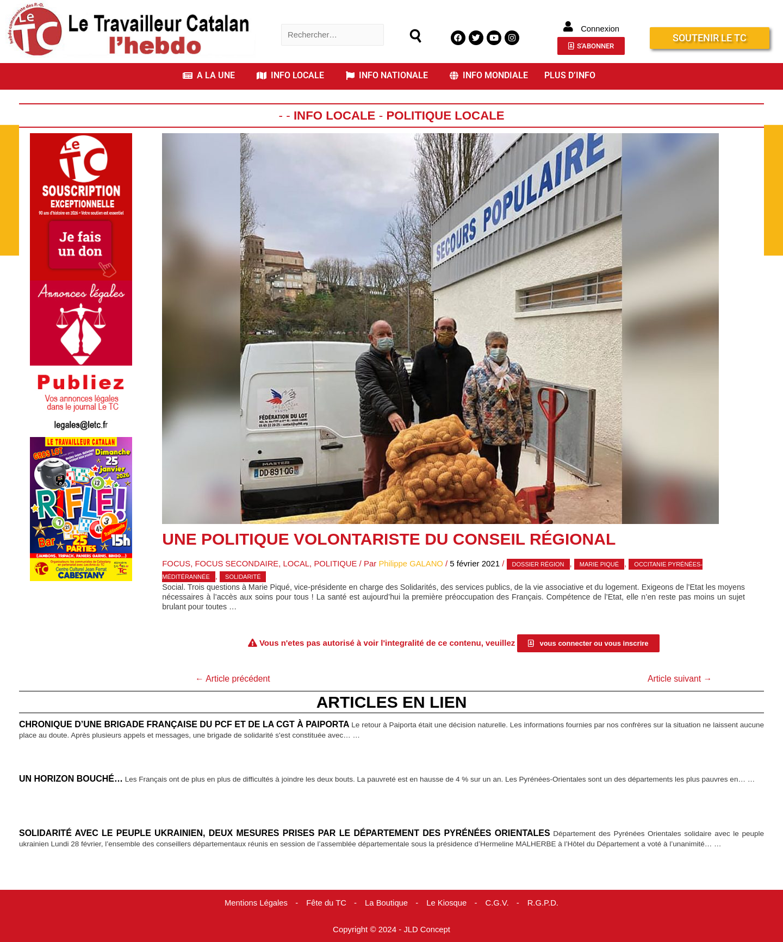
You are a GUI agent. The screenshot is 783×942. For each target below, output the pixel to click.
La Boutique (386, 902)
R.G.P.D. (544, 902)
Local (297, 563)
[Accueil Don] (81, 206)
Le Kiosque (447, 902)
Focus (176, 563)
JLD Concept (427, 928)
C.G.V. (498, 902)
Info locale (333, 115)
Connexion (600, 28)
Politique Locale (446, 115)
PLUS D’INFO (569, 75)
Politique (337, 563)
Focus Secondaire (237, 563)
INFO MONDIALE (489, 75)
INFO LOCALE (290, 75)
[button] (211, 75)
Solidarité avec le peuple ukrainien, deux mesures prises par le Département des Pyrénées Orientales (285, 833)
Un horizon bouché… (71, 779)
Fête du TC (326, 902)
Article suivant (679, 678)
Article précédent (233, 678)
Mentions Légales (255, 902)
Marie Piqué (602, 564)
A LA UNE (209, 75)
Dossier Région (541, 564)
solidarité (242, 576)
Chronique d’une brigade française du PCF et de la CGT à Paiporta (190, 724)
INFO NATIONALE (387, 75)
